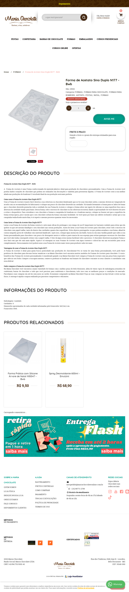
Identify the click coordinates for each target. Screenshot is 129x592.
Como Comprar (42, 490)
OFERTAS (76, 48)
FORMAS (71, 39)
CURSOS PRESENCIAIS (107, 39)
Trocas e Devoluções (45, 498)
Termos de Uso (42, 506)
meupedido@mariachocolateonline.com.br (84, 484)
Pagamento (40, 494)
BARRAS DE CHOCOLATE (51, 39)
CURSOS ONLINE (60, 48)
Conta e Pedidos (101, 18)
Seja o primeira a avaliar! (76, 102)
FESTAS (14, 39)
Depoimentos (64, 4)
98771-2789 (78, 488)
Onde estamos (11, 499)
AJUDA (38, 477)
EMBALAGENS (86, 39)
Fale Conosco (10, 503)
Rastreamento (42, 482)
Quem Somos (10, 487)
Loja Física (9, 491)
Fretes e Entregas (44, 486)
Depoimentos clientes (15, 507)
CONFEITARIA (29, 39)
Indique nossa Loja (13, 495)
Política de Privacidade (47, 502)
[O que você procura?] (83, 17)
